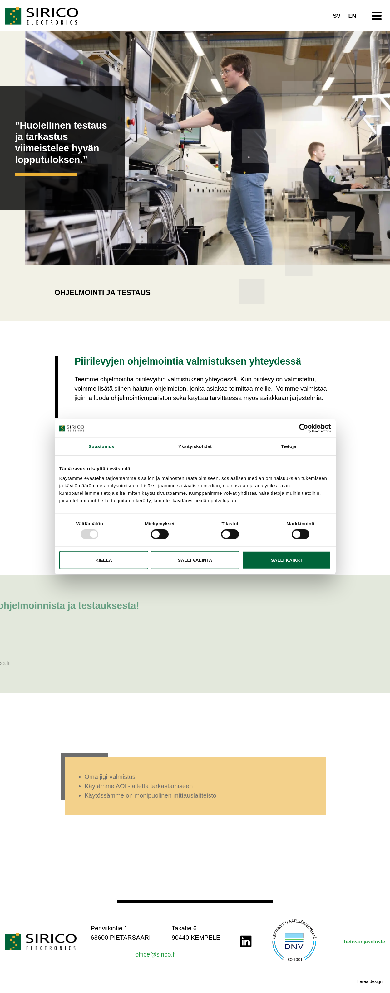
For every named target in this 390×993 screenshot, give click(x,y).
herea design (370, 981)
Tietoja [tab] (288, 446)
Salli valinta (195, 560)
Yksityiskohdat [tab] (195, 446)
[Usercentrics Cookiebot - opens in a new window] (303, 428)
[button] (377, 15)
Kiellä (103, 560)
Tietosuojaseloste (364, 941)
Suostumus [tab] (101, 446)
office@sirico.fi (155, 954)
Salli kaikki (286, 560)
